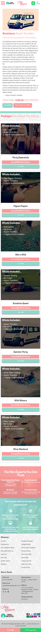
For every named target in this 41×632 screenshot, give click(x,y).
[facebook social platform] (3, 592)
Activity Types (5, 561)
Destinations (5, 544)
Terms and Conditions (28, 547)
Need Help (24, 557)
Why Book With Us (7, 551)
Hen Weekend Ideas (7, 547)
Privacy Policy (26, 551)
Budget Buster (26, 544)
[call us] (38, 3)
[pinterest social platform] (8, 592)
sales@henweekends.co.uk (11, 585)
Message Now (30, 630)
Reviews (3, 564)
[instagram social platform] (6, 592)
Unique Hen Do (26, 561)
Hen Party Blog (26, 554)
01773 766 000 (7, 580)
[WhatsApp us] (33, 3)
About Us (4, 554)
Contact (3, 541)
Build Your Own (26, 564)
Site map (4, 557)
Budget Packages (27, 541)
